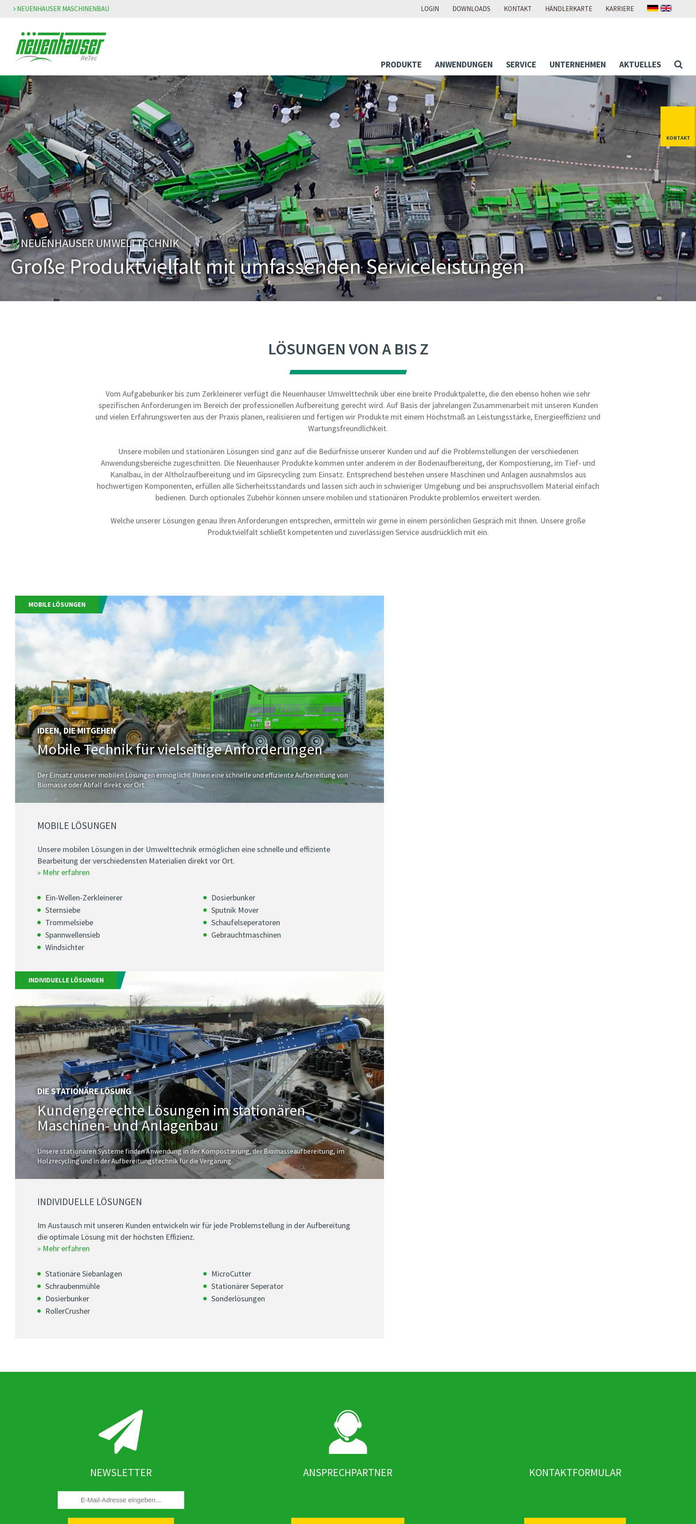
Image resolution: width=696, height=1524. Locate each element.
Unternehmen (578, 64)
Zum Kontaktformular (575, 1185)
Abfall (31, 1352)
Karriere (619, 8)
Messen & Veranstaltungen (229, 1390)
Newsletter (206, 1378)
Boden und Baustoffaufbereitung (71, 1376)
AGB (528, 1328)
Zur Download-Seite (386, 1366)
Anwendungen (464, 64)
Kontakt (518, 8)
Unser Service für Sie (52, 1438)
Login (430, 8)
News (197, 1366)
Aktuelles (640, 64)
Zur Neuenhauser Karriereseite (402, 1304)
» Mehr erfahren (63, 898)
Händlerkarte (568, 8)
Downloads (471, 8)
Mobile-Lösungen (48, 1316)
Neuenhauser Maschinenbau (61, 8)
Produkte (401, 64)
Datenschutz (542, 1316)
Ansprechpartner (381, 1427)
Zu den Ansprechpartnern (347, 1185)
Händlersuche (376, 1439)
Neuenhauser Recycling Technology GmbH (253, 1304)
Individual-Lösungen (53, 1328)
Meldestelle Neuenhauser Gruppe (572, 1340)
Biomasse (37, 1364)
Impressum (539, 1304)
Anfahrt (368, 1451)
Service (521, 64)
